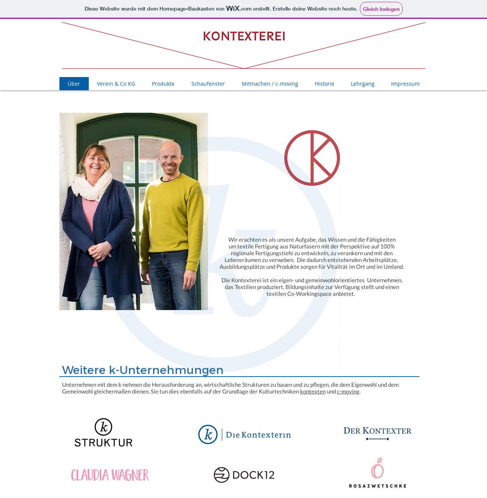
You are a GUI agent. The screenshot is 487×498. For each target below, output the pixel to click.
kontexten (313, 391)
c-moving (348, 391)
